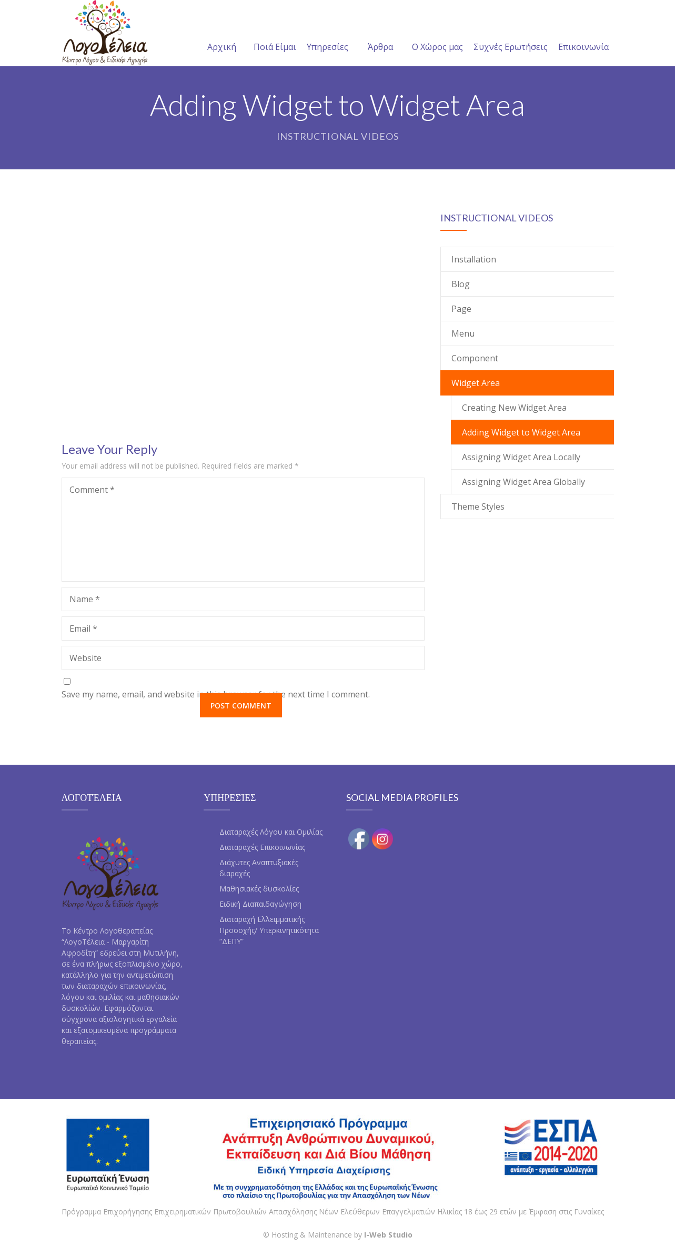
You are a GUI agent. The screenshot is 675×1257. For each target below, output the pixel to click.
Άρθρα (380, 34)
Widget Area (475, 383)
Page (461, 309)
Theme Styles (478, 506)
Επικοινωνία (583, 34)
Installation (473, 259)
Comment (92, 489)
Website (85, 658)
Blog (460, 284)
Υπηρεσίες (327, 34)
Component (474, 358)
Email (83, 628)
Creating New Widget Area (514, 407)
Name (84, 599)
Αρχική (221, 34)
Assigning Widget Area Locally (521, 457)
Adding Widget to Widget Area (521, 432)
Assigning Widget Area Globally (523, 482)
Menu (463, 333)
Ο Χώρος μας (437, 34)
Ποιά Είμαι (275, 34)
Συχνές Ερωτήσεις (510, 34)
